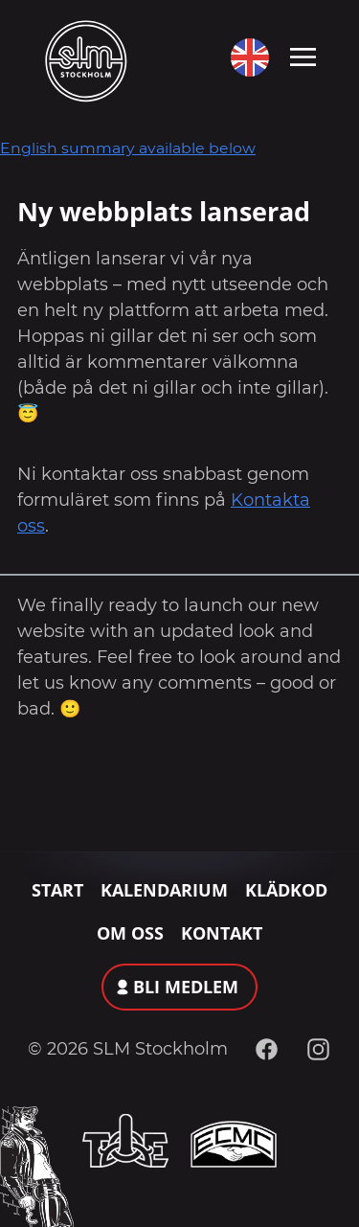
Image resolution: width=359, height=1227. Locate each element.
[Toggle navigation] (303, 55)
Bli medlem (185, 986)
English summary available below (128, 148)
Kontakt (221, 932)
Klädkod (286, 889)
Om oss (130, 932)
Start (57, 889)
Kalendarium (164, 889)
